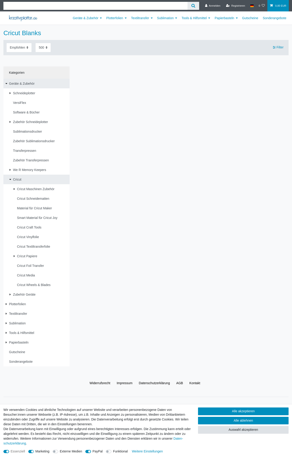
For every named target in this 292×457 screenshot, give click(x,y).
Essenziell (18, 451)
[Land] (252, 5)
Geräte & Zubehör (85, 18)
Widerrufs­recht (99, 383)
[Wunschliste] (261, 5)
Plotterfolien (114, 18)
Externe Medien (71, 451)
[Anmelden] (213, 5)
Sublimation (165, 18)
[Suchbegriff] (95, 6)
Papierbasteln (224, 18)
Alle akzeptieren (243, 411)
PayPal (98, 451)
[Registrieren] (236, 5)
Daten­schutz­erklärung (154, 383)
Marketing (42, 451)
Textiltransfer (140, 18)
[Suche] (193, 6)
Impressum (124, 383)
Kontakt (194, 383)
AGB (179, 383)
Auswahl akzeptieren (243, 429)
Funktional (120, 451)
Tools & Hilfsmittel (194, 18)
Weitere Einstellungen (147, 451)
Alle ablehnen (243, 420)
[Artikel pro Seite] (43, 47)
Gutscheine (250, 18)
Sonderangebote (275, 18)
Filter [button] (278, 47)
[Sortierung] (19, 47)
